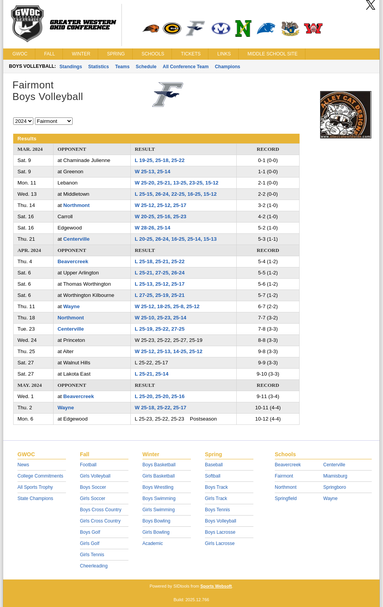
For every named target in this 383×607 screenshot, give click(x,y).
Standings (70, 66)
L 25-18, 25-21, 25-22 (159, 261)
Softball (212, 476)
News (23, 464)
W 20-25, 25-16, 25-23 (160, 216)
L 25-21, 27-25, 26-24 (159, 273)
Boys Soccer (93, 487)
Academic (152, 543)
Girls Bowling (156, 532)
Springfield (286, 498)
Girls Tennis (92, 554)
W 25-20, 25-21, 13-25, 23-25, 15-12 (176, 183)
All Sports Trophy (35, 487)
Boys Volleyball (220, 521)
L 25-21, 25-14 (151, 374)
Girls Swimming (158, 509)
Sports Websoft (216, 586)
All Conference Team (185, 66)
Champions (227, 66)
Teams (122, 66)
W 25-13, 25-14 (152, 171)
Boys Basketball (158, 464)
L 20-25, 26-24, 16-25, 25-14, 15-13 (176, 239)
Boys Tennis (217, 509)
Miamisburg (335, 476)
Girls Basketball (158, 476)
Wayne (71, 306)
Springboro (334, 487)
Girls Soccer (92, 498)
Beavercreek (72, 261)
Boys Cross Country (100, 509)
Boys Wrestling (157, 487)
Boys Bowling (156, 521)
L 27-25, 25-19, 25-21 (159, 295)
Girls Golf (89, 543)
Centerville (76, 239)
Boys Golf (90, 532)
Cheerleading (93, 566)
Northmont (76, 205)
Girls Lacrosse (220, 543)
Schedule (146, 66)
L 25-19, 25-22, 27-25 (159, 329)
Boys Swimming (158, 498)
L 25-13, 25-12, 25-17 (159, 284)
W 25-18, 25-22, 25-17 (160, 407)
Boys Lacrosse (220, 532)
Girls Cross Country (100, 521)
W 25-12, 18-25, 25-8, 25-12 (167, 306)
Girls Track (216, 498)
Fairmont (284, 476)
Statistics (98, 66)
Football (88, 464)
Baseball (214, 464)
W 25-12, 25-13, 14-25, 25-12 (168, 351)
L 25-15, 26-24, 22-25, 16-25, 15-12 (176, 194)
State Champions (35, 498)
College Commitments (40, 476)
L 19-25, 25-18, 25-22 (159, 160)
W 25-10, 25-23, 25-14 (160, 318)
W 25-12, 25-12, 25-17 (160, 205)
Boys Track (216, 487)
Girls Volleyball (95, 476)
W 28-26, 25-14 (152, 228)
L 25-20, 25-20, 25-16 (159, 396)
